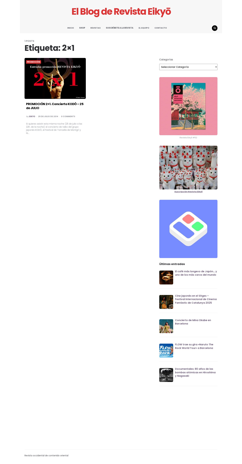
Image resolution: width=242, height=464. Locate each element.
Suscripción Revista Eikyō (188, 191)
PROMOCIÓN (33, 62)
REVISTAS (95, 27)
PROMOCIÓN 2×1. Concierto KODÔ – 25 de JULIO (54, 106)
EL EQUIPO (144, 27)
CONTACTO (160, 27)
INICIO (70, 27)
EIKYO (32, 116)
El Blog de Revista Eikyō (121, 11)
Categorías (166, 59)
